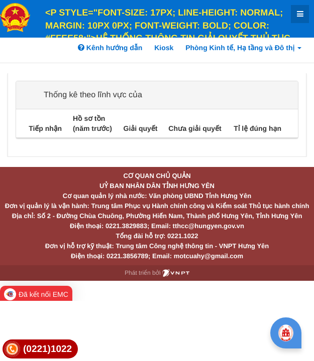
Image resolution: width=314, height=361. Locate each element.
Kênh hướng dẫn (110, 48)
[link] (40, 349)
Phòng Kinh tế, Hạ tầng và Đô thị (243, 48)
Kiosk (163, 48)
